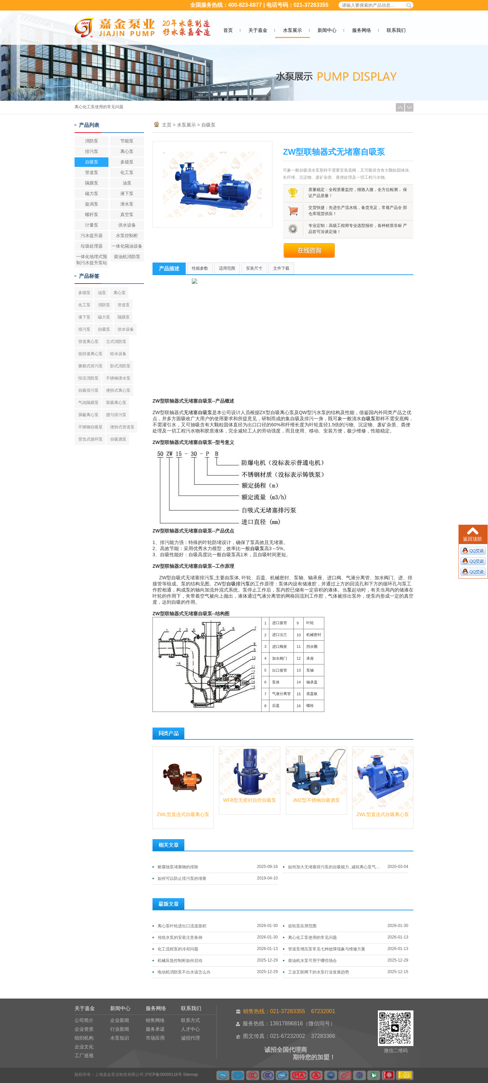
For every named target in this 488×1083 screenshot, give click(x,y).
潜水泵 (127, 204)
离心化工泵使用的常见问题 (99, 106)
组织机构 (84, 1038)
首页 (228, 30)
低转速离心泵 (90, 353)
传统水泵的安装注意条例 (180, 937)
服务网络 (361, 30)
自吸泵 (91, 162)
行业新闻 (119, 1029)
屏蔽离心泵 (88, 414)
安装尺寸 (254, 268)
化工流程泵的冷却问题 (178, 949)
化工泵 (127, 172)
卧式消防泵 (120, 366)
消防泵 (91, 140)
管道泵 (91, 172)
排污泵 (91, 151)
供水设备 (127, 225)
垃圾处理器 (92, 246)
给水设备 (118, 353)
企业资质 (84, 1029)
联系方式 (190, 1020)
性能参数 (200, 268)
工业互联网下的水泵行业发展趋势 (318, 972)
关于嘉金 (257, 30)
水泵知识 (119, 1038)
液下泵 (127, 193)
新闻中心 (327, 30)
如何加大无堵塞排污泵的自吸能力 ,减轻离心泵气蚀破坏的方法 (335, 867)
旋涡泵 (91, 204)
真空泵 (127, 214)
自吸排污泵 (88, 390)
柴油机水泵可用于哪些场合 (312, 960)
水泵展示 (292, 30)
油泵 (127, 183)
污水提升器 (92, 235)
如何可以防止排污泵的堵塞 (182, 878)
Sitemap (190, 1074)
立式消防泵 (116, 341)
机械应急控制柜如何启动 (180, 960)
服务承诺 (155, 1029)
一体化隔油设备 (126, 246)
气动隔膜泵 (88, 402)
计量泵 (91, 225)
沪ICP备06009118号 (163, 1074)
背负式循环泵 (90, 439)
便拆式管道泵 (122, 427)
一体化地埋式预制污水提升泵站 (91, 259)
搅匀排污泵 (116, 414)
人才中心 (190, 1029)
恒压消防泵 (88, 378)
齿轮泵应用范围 (302, 926)
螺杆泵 (91, 214)
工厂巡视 (84, 1055)
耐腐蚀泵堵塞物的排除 (178, 867)
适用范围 (227, 268)
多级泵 (127, 162)
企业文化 (84, 1046)
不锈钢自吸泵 (90, 427)
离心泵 (127, 151)
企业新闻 (119, 1020)
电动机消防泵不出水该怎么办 (184, 972)
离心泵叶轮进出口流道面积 (182, 926)
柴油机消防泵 (127, 256)
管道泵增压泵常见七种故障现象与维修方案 (326, 949)
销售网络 (155, 1020)
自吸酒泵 (118, 439)
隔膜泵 (91, 183)
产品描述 (169, 268)
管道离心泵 (88, 341)
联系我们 (396, 30)
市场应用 (155, 1038)
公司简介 (84, 1020)
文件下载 (281, 268)
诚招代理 (190, 1038)
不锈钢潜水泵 (118, 378)
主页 (166, 125)
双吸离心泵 (116, 402)
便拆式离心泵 (118, 390)
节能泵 (127, 140)
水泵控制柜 (127, 235)
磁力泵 (91, 193)
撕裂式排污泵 (90, 366)
